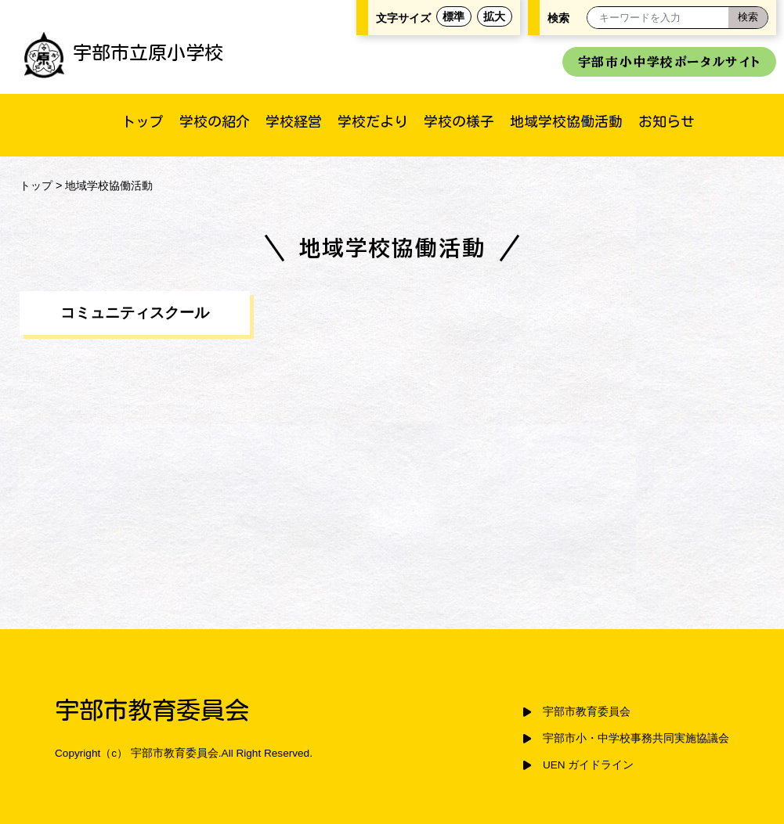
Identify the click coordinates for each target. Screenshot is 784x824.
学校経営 (294, 121)
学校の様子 (459, 121)
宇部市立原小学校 (123, 52)
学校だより (373, 121)
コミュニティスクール (134, 312)
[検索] (748, 17)
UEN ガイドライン (588, 765)
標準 (453, 16)
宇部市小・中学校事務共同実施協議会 (636, 738)
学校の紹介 (214, 121)
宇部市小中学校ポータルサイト (669, 62)
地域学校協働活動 (566, 121)
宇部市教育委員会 (586, 712)
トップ (142, 121)
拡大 (494, 16)
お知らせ (666, 121)
